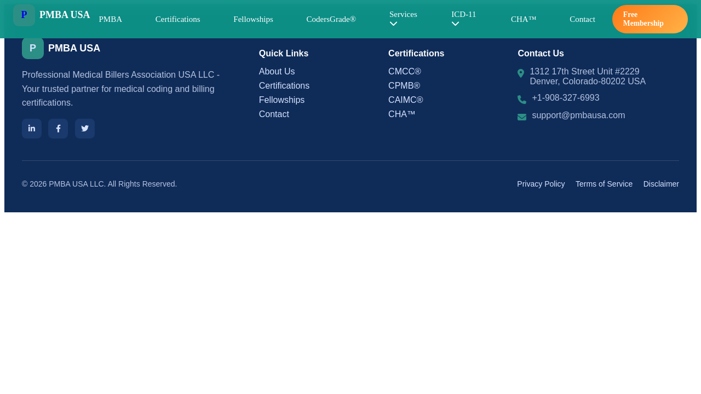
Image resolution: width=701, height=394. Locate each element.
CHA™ (523, 19)
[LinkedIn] (32, 128)
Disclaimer (661, 183)
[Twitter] (85, 128)
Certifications (178, 19)
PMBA (111, 19)
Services (403, 18)
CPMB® (404, 85)
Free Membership (643, 18)
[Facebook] (58, 128)
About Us (277, 71)
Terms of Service (604, 183)
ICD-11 (463, 18)
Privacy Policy (541, 183)
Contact (582, 19)
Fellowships (253, 19)
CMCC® (404, 71)
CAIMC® (405, 100)
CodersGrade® (332, 19)
